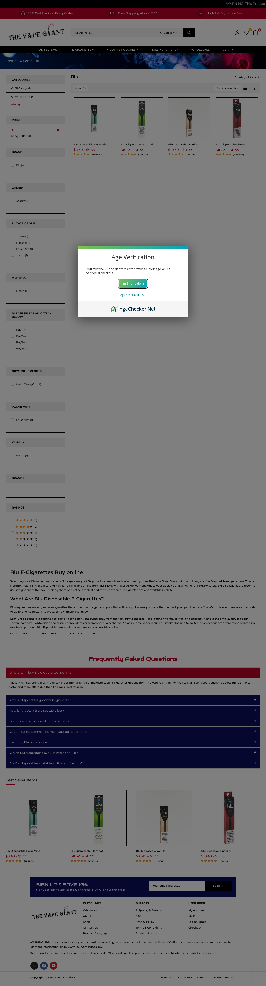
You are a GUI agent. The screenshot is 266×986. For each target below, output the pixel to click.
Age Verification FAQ (133, 295)
